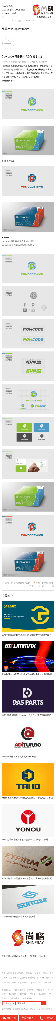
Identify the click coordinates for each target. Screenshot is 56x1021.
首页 (3, 973)
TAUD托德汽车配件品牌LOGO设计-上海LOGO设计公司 (27, 798)
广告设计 (22, 978)
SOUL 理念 (20, 10)
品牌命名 (20, 973)
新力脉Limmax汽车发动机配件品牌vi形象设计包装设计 (27, 674)
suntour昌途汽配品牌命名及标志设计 (18, 916)
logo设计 (29, 973)
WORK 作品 (7, 6)
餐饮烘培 (40, 990)
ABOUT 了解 (7, 10)
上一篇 (41, 586)
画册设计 (12, 978)
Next (34, 21)
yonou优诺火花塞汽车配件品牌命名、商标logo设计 (25, 839)
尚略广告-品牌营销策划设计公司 (20, 1009)
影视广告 (15, 982)
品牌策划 (10, 973)
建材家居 (42, 994)
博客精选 (47, 982)
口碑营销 (6, 982)
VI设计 (37, 973)
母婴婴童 (30, 990)
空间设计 (40, 978)
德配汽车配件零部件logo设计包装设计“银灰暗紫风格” (26, 715)
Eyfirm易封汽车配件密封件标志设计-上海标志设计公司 (27, 878)
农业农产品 (6, 990)
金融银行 (12, 994)
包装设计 (45, 973)
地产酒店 (23, 994)
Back (14, 21)
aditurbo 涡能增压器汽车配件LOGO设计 (20, 756)
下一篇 (51, 586)
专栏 (35, 982)
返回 (31, 586)
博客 (40, 982)
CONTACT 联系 (9, 13)
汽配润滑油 (14, 998)
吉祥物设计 (26, 982)
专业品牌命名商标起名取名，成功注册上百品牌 (24, 956)
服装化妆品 (18, 990)
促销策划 (31, 978)
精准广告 (49, 978)
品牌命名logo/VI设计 (15, 29)
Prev (28, 21)
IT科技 (32, 994)
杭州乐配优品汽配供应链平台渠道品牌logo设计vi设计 (26, 635)
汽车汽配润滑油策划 (20, 583)
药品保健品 (27, 998)
